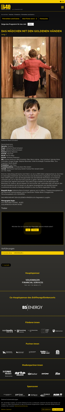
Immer (35, 230)
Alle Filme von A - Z (29, 19)
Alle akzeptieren (58, 409)
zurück (6, 265)
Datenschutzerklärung (21, 406)
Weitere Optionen (6, 409)
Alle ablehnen (46, 409)
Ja (28, 230)
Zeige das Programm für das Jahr (14, 24)
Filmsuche (44, 19)
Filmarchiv (17, 14)
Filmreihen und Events (27, 14)
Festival (11, 14)
